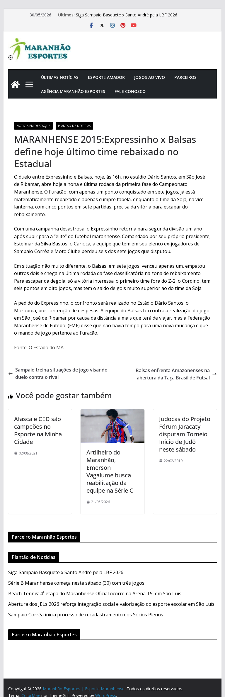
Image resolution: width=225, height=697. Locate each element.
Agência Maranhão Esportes (73, 91)
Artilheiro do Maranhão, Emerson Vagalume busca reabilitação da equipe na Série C (109, 471)
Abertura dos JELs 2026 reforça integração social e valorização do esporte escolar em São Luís (111, 604)
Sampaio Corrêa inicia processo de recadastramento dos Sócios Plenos (85, 614)
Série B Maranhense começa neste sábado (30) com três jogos (76, 583)
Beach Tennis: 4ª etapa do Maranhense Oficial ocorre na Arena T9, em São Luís (94, 593)
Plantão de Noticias (74, 126)
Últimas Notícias (60, 77)
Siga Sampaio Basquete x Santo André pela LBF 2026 (126, 15)
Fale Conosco (130, 91)
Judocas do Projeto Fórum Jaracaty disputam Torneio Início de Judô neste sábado (184, 434)
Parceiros (185, 77)
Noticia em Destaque (33, 126)
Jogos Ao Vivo (149, 77)
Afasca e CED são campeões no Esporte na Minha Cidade (38, 430)
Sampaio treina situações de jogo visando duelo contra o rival (58, 374)
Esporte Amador (106, 77)
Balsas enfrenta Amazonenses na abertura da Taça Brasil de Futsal (176, 374)
